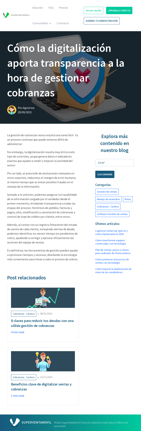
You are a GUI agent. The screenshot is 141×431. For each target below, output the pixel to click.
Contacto (63, 23)
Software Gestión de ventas (112, 214)
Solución (37, 8)
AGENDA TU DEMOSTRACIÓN (102, 20)
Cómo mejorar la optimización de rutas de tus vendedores (113, 270)
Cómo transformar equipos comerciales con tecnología (110, 242)
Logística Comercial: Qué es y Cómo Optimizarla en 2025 (111, 232)
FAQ (51, 8)
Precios (63, 8)
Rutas (128, 199)
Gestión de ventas (107, 191)
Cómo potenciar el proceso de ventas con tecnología (112, 261)
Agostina (28, 108)
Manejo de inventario (108, 199)
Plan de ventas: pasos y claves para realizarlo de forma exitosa (112, 251)
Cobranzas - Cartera (108, 206)
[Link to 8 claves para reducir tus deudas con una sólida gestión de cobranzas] (43, 313)
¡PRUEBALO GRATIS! (119, 10)
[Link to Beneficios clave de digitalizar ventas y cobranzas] (43, 376)
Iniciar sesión (93, 10)
